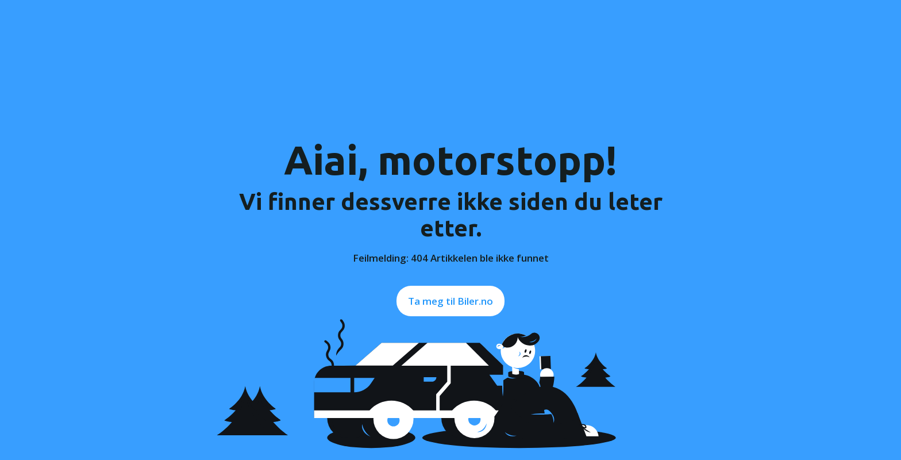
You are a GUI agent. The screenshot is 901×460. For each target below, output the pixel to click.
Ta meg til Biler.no (450, 301)
